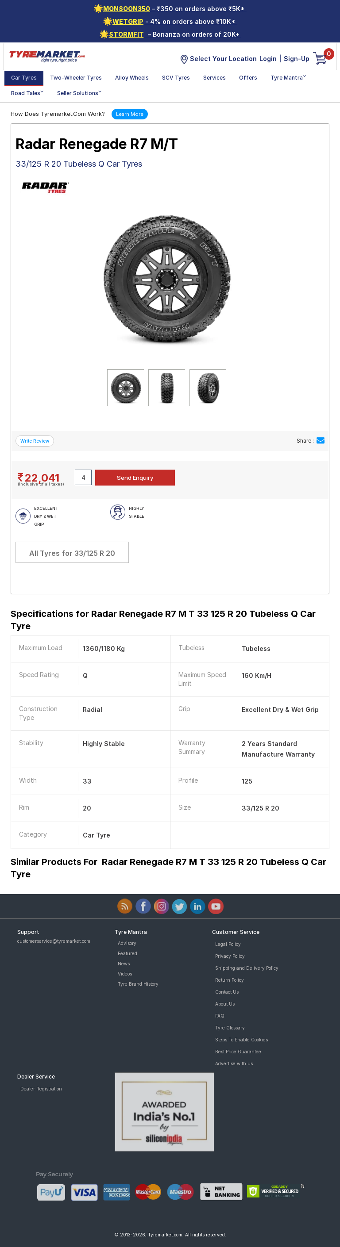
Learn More (129, 114)
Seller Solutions (79, 92)
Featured (127, 953)
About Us (225, 1003)
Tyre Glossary (230, 1027)
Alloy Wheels (132, 77)
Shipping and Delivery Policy (246, 968)
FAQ (219, 1015)
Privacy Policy (230, 956)
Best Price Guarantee (238, 1051)
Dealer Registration (41, 1088)
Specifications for (163, 619)
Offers (248, 77)
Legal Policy (228, 944)
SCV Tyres (176, 77)
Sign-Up (296, 58)
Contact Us (227, 992)
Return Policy (229, 980)
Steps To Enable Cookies (241, 1039)
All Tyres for (72, 553)
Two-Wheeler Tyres (76, 77)
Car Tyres (24, 77)
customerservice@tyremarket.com (53, 941)
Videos (125, 973)
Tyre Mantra (288, 77)
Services (214, 77)
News (124, 963)
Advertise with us (234, 1063)
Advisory (127, 943)
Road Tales (27, 92)
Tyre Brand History (138, 984)
